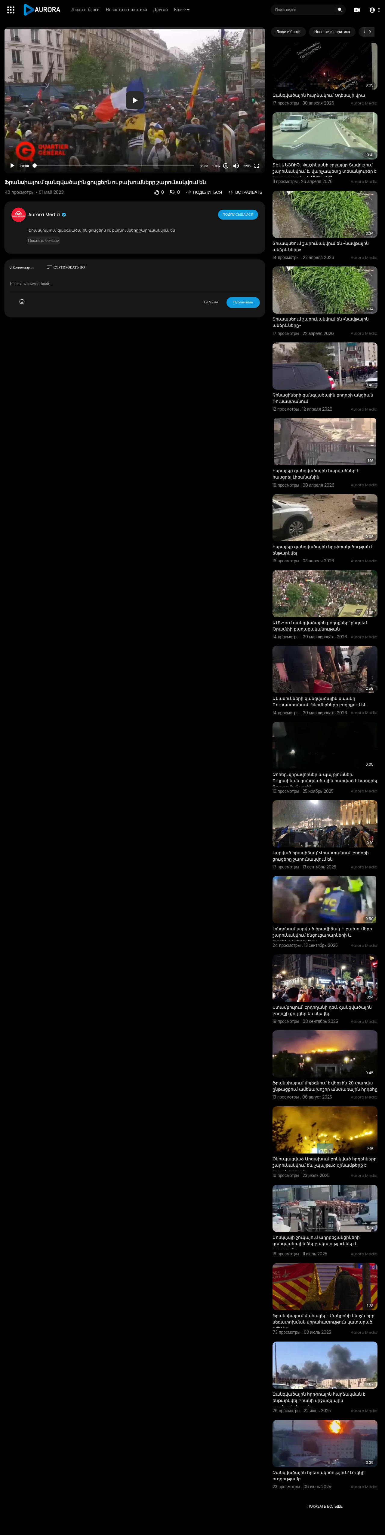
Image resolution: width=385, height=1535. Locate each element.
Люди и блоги (86, 9)
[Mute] (236, 166)
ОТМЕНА (211, 302)
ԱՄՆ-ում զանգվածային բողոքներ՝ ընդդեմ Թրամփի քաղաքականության (320, 626)
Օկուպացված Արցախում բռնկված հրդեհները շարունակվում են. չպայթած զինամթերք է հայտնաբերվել (325, 1165)
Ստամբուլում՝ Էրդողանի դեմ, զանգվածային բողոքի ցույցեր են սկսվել (322, 1010)
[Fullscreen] (257, 166)
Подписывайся (238, 214)
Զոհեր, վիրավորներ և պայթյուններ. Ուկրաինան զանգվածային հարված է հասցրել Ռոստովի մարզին (325, 780)
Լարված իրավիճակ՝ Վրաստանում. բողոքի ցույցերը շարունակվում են (321, 856)
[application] (135, 100)
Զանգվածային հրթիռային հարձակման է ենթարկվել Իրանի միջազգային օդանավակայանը (319, 1400)
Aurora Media (47, 214)
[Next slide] (369, 32)
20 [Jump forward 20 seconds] (226, 166)
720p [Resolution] (247, 166)
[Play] (12, 166)
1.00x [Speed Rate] (216, 166)
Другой (161, 9)
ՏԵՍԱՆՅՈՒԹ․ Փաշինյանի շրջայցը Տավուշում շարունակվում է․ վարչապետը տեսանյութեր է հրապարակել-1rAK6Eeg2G (324, 171)
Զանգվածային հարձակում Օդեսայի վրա (319, 95)
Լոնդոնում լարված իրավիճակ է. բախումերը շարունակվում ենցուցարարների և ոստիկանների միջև (322, 935)
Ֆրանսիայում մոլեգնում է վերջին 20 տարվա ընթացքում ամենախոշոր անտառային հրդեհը (325, 1086)
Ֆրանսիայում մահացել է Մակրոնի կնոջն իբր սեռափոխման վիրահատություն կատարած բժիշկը (323, 1322)
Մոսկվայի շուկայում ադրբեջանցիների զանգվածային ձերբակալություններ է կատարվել (316, 1243)
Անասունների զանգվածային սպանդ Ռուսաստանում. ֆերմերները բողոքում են (320, 701)
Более (182, 9)
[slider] (114, 165)
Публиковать (243, 302)
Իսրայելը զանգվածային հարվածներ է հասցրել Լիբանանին (316, 474)
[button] (374, 10)
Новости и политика (127, 9)
